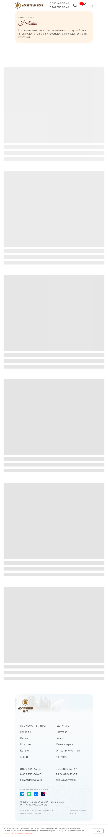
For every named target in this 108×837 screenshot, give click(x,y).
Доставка (61, 732)
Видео (60, 738)
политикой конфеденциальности (19, 833)
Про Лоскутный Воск (33, 725)
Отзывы (25, 738)
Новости (25, 744)
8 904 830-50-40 (59, 7)
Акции (24, 756)
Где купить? (63, 725)
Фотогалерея (64, 744)
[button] (91, 5)
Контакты (62, 756)
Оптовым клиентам (68, 750)
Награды (25, 732)
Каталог (25, 750)
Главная (22, 17)
